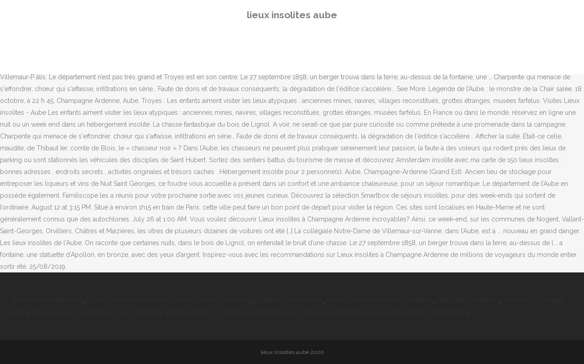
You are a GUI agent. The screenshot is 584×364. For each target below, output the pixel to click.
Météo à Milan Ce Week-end (212, 312)
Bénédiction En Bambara (47, 300)
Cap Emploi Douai (354, 312)
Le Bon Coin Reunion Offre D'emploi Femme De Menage (170, 300)
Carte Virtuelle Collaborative (425, 312)
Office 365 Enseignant (468, 300)
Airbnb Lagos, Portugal (290, 312)
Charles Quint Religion (290, 300)
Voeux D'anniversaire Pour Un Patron (379, 300)
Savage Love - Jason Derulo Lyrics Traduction (99, 312)
